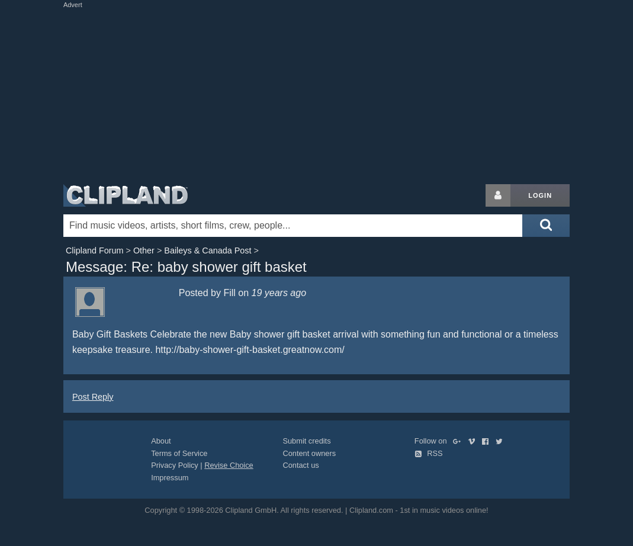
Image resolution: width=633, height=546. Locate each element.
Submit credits (306, 440)
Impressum (169, 477)
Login (540, 195)
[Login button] (498, 195)
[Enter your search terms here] (292, 225)
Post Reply (93, 397)
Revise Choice (228, 465)
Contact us (300, 465)
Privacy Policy (174, 465)
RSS (428, 453)
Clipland (125, 195)
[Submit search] (546, 225)
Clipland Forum (95, 250)
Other (144, 250)
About (161, 440)
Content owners (309, 453)
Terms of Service (179, 453)
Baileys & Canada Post (207, 250)
